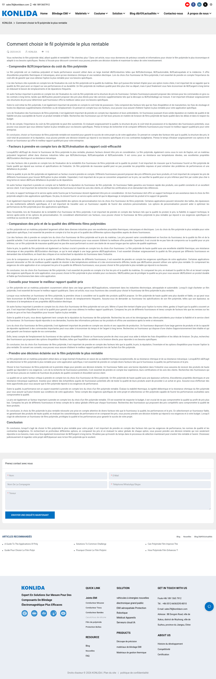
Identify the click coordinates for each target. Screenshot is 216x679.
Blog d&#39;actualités (203, 537)
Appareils (126, 617)
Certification (163, 654)
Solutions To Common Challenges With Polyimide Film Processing (91, 544)
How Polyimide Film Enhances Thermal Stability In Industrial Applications (163, 550)
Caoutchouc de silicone (96, 617)
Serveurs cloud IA (126, 622)
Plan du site (110, 672)
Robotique (122, 612)
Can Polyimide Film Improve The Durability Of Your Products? (163, 544)
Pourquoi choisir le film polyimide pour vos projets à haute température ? (91, 550)
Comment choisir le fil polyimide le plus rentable (41, 22)
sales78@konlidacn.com (15, 4)
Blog (178, 537)
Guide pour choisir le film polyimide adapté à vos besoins (19, 550)
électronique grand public (130, 603)
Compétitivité (164, 649)
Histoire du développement (170, 644)
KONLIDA (7, 22)
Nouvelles (187, 537)
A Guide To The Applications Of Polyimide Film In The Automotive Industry (21, 544)
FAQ (87, 656)
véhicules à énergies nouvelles (133, 598)
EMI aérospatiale (131, 608)
